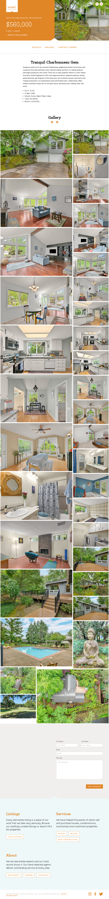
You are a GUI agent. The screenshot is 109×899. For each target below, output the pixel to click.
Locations (43, 875)
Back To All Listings (17, 35)
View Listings (15, 837)
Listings (13, 814)
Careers (29, 875)
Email (58, 750)
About (11, 855)
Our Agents (14, 875)
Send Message (94, 786)
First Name (59, 741)
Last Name (84, 741)
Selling (74, 833)
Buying (61, 833)
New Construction (67, 839)
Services (63, 814)
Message (59, 758)
